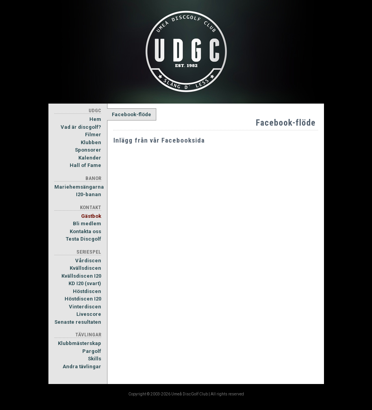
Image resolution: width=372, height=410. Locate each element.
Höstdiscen (87, 291)
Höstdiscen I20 (83, 299)
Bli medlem (87, 223)
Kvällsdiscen (85, 268)
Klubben (91, 142)
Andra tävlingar (82, 366)
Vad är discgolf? (81, 127)
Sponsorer (88, 150)
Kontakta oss (85, 231)
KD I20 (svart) (84, 283)
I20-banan (88, 194)
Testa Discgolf (83, 239)
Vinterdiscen (85, 307)
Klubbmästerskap (79, 343)
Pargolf (91, 351)
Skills (94, 359)
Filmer (93, 134)
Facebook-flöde (131, 114)
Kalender (89, 158)
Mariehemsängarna (77, 187)
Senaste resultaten (77, 322)
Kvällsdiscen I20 (81, 276)
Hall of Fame (85, 165)
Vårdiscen (88, 260)
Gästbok (91, 216)
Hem (95, 119)
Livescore (88, 314)
